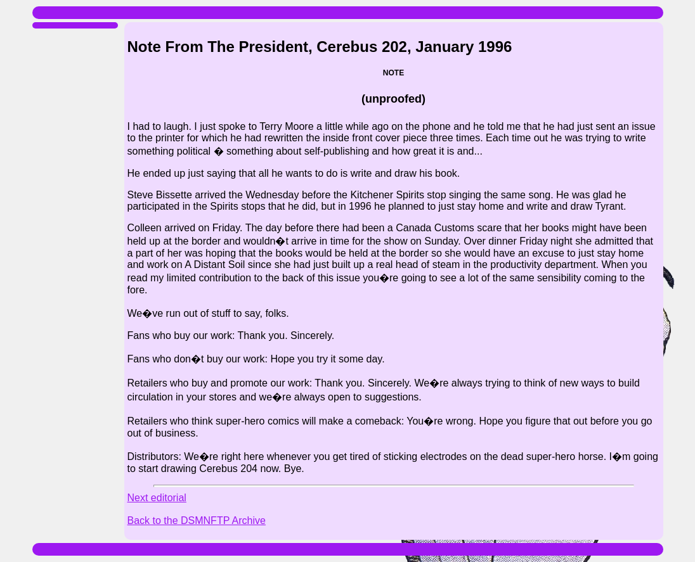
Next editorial (156, 497)
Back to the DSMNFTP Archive (196, 520)
